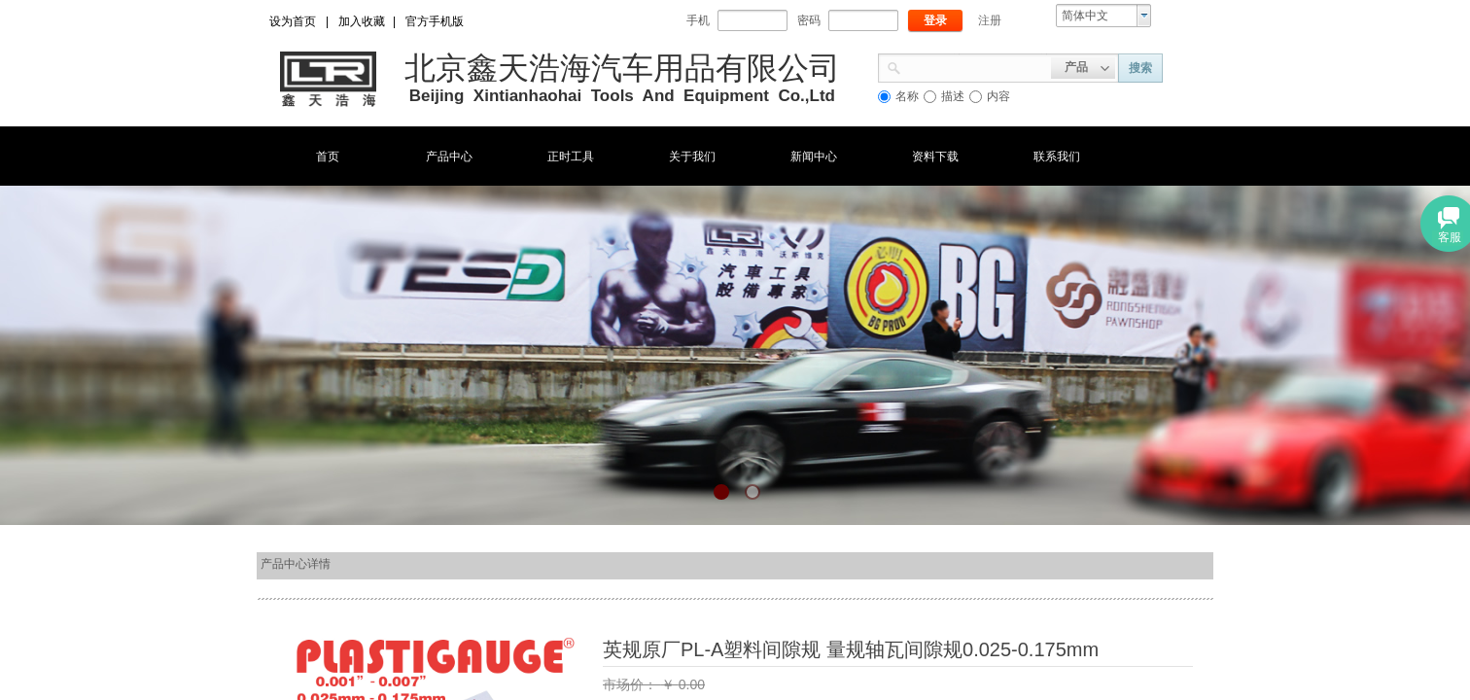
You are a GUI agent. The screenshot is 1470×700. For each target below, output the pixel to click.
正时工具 (570, 156)
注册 (989, 20)
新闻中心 (813, 156)
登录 (935, 20)
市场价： (632, 684)
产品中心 (449, 156)
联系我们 (1056, 156)
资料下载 (935, 156)
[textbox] (976, 66)
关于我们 (692, 156)
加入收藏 (361, 21)
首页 (327, 156)
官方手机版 (434, 21)
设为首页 (292, 21)
